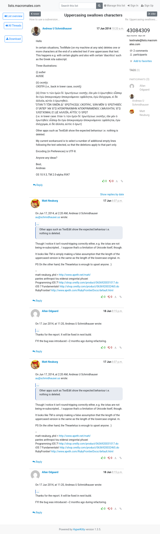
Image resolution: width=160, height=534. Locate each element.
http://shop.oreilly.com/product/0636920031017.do (88, 282)
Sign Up (147, 5)
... (37, 224)
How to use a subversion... (44, 19)
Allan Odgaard (50, 311)
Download (13, 38)
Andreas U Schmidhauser (57, 28)
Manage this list (114, 5)
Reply (37, 184)
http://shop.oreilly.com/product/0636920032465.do (89, 286)
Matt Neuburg (50, 200)
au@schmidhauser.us (47, 217)
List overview (13, 16)
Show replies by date (112, 194)
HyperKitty (79, 529)
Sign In (133, 5)
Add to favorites (141, 61)
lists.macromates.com (24, 6)
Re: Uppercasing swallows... (141, 19)
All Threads (13, 25)
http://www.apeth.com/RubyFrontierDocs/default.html (82, 290)
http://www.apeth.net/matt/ (75, 274)
